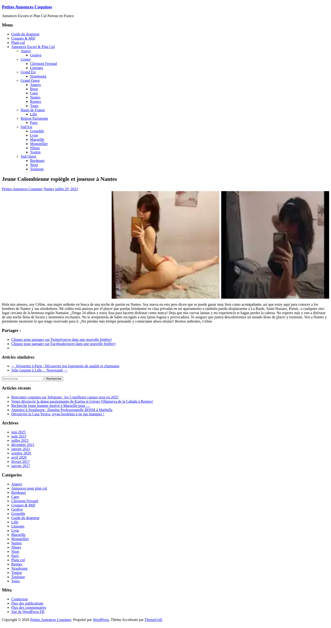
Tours (34, 106)
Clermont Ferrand (43, 64)
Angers (35, 85)
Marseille (37, 139)
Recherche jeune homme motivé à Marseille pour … (50, 406)
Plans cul (18, 43)
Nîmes (35, 148)
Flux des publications (27, 603)
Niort (34, 165)
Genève (36, 55)
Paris (34, 123)
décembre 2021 (22, 445)
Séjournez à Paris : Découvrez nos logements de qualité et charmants (65, 366)
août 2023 (18, 436)
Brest (34, 89)
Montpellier (39, 144)
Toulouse (37, 169)
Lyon (34, 135)
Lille (33, 114)
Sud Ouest (28, 156)
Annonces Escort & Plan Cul (33, 47)
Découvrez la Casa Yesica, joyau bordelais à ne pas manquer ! (57, 414)
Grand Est (28, 72)
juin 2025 (18, 432)
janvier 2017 (20, 466)
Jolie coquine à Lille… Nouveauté (39, 370)
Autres (26, 51)
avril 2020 (19, 457)
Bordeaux (37, 161)
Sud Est (26, 127)
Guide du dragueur (25, 34)
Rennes (35, 102)
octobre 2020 (21, 453)
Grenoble (37, 131)
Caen (34, 93)
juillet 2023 (19, 440)
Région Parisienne (34, 118)
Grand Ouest (30, 80)
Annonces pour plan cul (29, 488)
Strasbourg (38, 76)
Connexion (19, 599)
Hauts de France (33, 110)
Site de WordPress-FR (28, 612)
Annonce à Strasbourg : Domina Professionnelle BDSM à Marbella (61, 410)
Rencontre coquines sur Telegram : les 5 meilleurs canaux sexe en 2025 (64, 397)
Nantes (35, 97)
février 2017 (20, 462)
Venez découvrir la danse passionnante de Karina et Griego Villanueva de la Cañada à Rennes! (82, 401)
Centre (26, 59)
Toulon (35, 152)
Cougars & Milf (23, 38)
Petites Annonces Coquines (27, 6)
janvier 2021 (20, 449)
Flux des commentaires (28, 607)
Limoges (36, 68)
